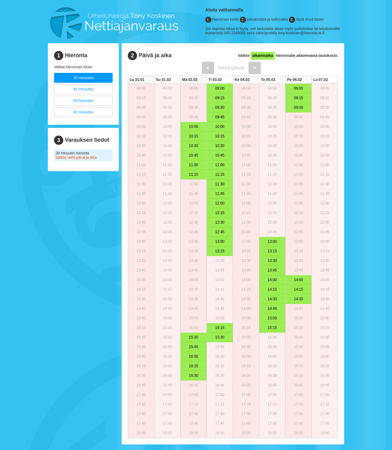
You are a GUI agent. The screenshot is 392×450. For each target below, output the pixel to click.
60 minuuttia (83, 101)
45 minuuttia (83, 89)
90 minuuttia (83, 112)
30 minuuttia (83, 78)
